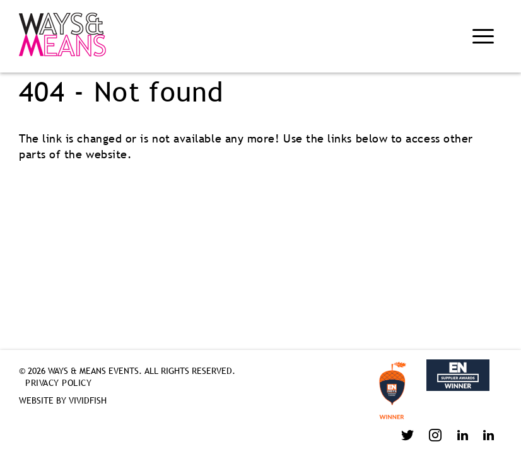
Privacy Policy (58, 382)
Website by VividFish (63, 400)
